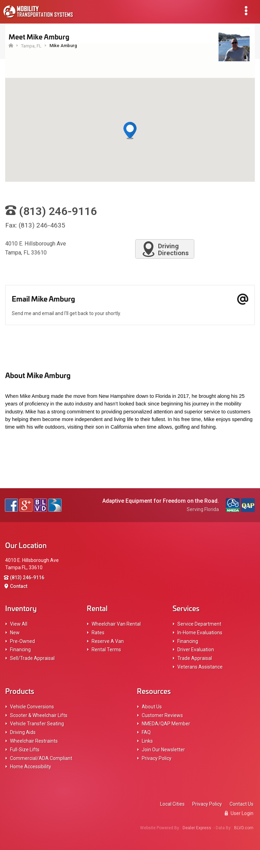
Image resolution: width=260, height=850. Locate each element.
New (15, 632)
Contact (18, 586)
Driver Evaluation (195, 649)
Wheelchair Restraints (34, 741)
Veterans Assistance (200, 667)
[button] (130, 131)
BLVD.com (243, 827)
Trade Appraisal (194, 658)
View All (18, 624)
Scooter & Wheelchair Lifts (38, 715)
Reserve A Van (108, 641)
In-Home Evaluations (199, 632)
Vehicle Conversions (32, 706)
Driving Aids (23, 732)
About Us (152, 706)
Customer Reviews (162, 715)
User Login (239, 813)
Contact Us (241, 804)
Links (147, 741)
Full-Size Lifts (24, 749)
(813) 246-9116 (27, 577)
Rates (98, 632)
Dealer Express (197, 827)
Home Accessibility (30, 766)
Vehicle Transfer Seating (37, 723)
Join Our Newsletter (163, 749)
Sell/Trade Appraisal (32, 658)
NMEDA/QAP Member (166, 723)
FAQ (146, 732)
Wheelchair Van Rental (116, 624)
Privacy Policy (156, 758)
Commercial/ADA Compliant (41, 758)
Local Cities (172, 804)
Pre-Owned (22, 641)
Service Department (199, 624)
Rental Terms (106, 649)
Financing (20, 649)
